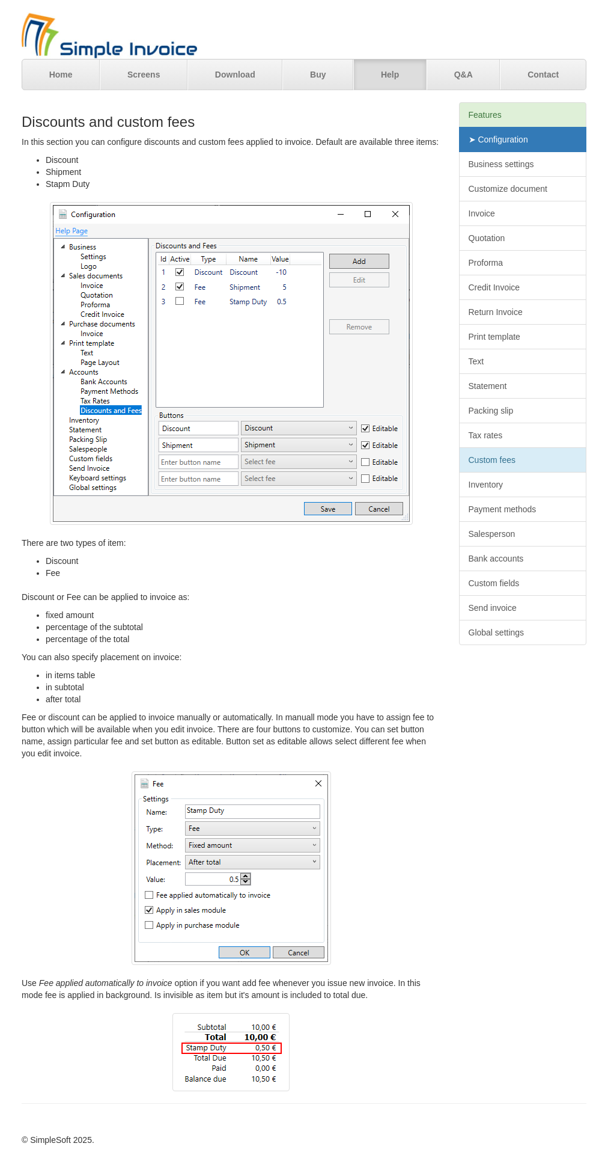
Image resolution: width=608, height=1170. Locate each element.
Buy (318, 74)
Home (61, 74)
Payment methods (503, 509)
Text (476, 361)
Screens (143, 74)
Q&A (463, 74)
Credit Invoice (494, 287)
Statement (488, 386)
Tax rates (486, 435)
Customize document (508, 189)
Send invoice (493, 608)
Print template (494, 337)
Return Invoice (496, 312)
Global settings (496, 632)
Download (235, 74)
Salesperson (492, 534)
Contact (543, 74)
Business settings (501, 164)
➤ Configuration (498, 139)
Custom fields (494, 583)
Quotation (487, 238)
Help (390, 74)
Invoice (482, 213)
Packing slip (491, 410)
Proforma (486, 263)
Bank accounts (496, 558)
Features (485, 115)
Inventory (486, 484)
